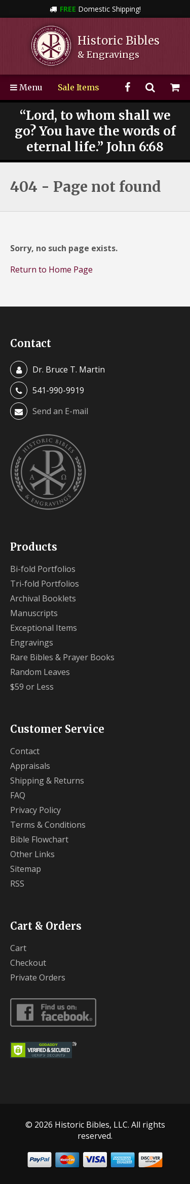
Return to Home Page (51, 269)
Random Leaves (40, 672)
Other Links (32, 854)
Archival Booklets (43, 598)
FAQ (17, 795)
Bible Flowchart (39, 839)
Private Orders (37, 977)
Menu (26, 87)
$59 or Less (32, 686)
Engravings (31, 642)
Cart (18, 948)
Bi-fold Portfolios (42, 568)
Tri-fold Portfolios (44, 583)
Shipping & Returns (47, 780)
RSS (17, 883)
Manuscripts (34, 613)
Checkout (28, 962)
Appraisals (30, 765)
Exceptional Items (43, 627)
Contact (25, 751)
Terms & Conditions (48, 824)
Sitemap (25, 868)
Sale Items (78, 87)
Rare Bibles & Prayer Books (62, 657)
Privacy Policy (35, 810)
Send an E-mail (60, 411)
